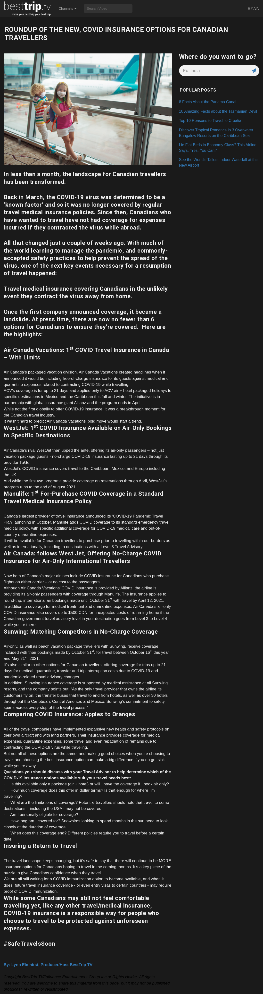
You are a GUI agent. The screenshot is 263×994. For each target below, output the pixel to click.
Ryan (253, 8)
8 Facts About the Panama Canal (207, 102)
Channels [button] (67, 8)
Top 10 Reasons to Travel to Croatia (210, 120)
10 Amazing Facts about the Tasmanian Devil (218, 111)
